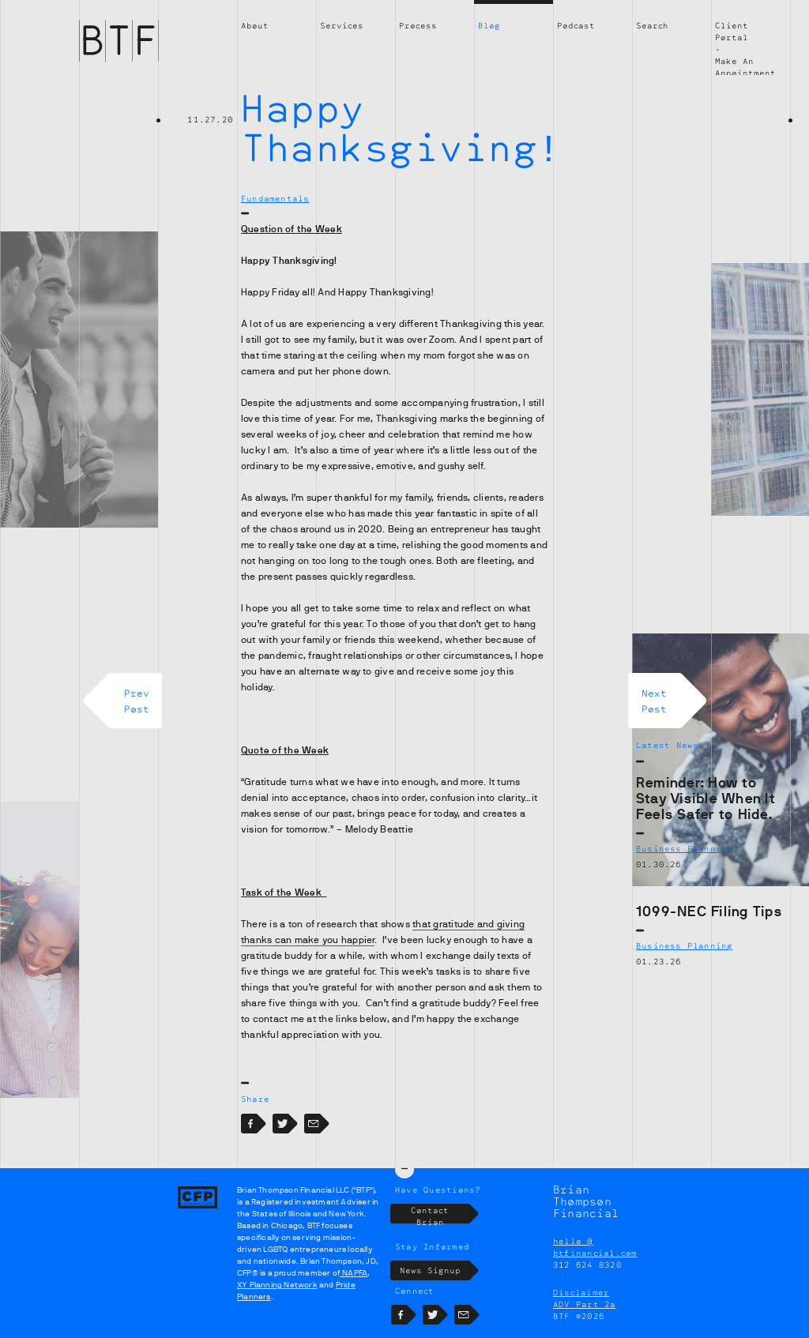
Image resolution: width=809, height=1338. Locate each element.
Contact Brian (440, 1213)
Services (341, 25)
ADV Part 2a (584, 1304)
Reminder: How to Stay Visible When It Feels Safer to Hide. (705, 798)
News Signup (435, 1270)
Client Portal (731, 31)
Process (418, 25)
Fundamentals (275, 198)
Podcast (576, 25)
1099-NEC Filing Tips (709, 911)
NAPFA (353, 1272)
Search (652, 25)
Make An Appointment (745, 66)
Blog (489, 25)
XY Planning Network (277, 1284)
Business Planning (684, 848)
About (255, 25)
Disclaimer (581, 1292)
